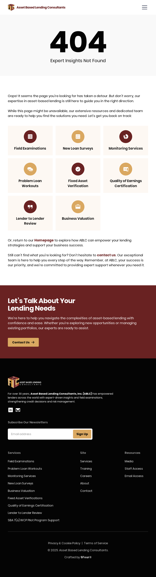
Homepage (44, 240)
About (84, 483)
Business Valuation (21, 491)
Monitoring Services (22, 476)
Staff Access (134, 469)
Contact (86, 491)
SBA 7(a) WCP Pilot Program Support (33, 520)
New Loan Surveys (20, 483)
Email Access (134, 476)
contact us (106, 255)
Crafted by (78, 557)
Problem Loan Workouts (25, 469)
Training (86, 469)
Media (129, 461)
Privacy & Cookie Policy (64, 543)
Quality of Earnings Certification (30, 505)
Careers (86, 476)
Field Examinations (21, 461)
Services (86, 461)
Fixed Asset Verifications (25, 498)
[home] (37, 7)
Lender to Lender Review (25, 513)
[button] (144, 7)
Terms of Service (96, 543)
